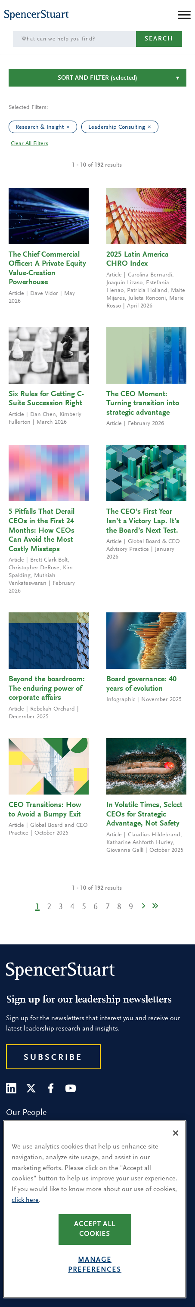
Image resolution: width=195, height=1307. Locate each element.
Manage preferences (94, 1265)
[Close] (175, 1133)
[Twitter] (31, 1088)
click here (25, 1200)
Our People (26, 1112)
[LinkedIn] (11, 1088)
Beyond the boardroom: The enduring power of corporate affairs (47, 689)
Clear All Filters (29, 144)
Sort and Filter (97, 78)
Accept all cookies (94, 1229)
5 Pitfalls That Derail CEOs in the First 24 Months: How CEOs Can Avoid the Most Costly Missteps (41, 530)
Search (159, 39)
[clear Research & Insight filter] (70, 127)
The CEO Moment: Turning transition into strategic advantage (142, 404)
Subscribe (53, 1057)
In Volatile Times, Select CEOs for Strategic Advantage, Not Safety (144, 814)
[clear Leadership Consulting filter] (151, 127)
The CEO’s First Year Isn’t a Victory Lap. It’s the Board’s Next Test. (143, 521)
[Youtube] (70, 1088)
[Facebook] (51, 1088)
